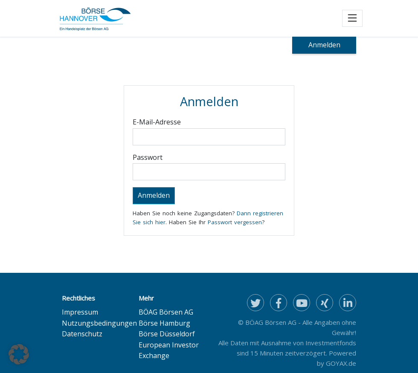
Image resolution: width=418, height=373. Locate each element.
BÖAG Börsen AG (166, 312)
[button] (19, 354)
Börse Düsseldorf (167, 333)
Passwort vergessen (235, 222)
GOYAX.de (341, 363)
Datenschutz (82, 333)
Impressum (80, 312)
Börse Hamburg (164, 323)
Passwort (148, 157)
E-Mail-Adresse (157, 122)
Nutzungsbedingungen (99, 323)
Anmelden (324, 44)
